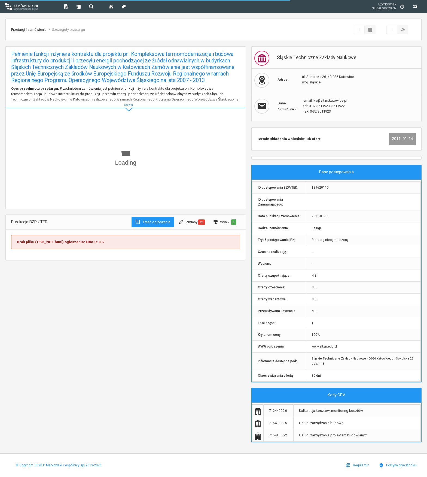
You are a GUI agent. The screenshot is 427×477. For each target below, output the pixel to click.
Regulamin (360, 465)
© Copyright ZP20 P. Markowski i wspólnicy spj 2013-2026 (58, 465)
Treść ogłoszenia (153, 222)
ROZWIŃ (125, 101)
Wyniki (224, 222)
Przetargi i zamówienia (29, 30)
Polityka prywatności (398, 465)
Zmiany (192, 222)
